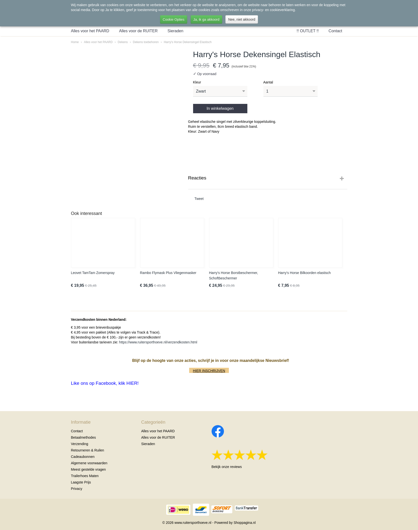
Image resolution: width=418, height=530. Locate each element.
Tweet (198, 199)
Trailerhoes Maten (85, 476)
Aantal (268, 82)
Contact (335, 31)
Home (75, 42)
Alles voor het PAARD (90, 31)
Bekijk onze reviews (227, 467)
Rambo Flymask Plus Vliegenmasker (168, 273)
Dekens (123, 42)
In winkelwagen (220, 108)
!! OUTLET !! (308, 31)
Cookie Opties (173, 19)
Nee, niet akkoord (241, 19)
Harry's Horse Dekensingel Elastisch (188, 42)
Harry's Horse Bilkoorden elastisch (304, 273)
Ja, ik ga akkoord (206, 19)
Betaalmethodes (83, 437)
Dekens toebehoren (146, 42)
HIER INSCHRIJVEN (209, 371)
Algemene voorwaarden (89, 463)
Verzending (79, 444)
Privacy (76, 489)
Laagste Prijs (81, 482)
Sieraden (175, 31)
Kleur (197, 82)
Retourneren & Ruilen (87, 450)
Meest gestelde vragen (88, 469)
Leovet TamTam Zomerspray (93, 273)
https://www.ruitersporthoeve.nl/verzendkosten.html (158, 342)
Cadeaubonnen (83, 457)
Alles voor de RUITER (138, 31)
